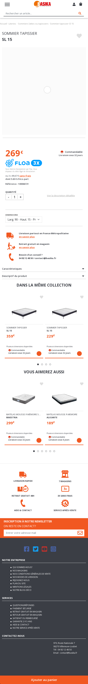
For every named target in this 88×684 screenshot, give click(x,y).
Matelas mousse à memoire (62, 414)
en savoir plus (27, 236)
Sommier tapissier (16, 327)
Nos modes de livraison (25, 577)
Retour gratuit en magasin (27, 614)
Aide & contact (20, 624)
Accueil (3, 23)
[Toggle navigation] (7, 4)
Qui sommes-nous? (22, 567)
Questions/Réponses (23, 605)
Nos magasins (19, 570)
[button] (38, 364)
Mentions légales (21, 586)
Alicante (52, 417)
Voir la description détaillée (61, 195)
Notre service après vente (26, 627)
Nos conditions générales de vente (31, 573)
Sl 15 (9, 330)
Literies (12, 23)
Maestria (11, 417)
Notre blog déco (21, 590)
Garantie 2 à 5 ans (22, 621)
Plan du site (19, 583)
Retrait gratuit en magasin (27, 611)
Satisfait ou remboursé (25, 618)
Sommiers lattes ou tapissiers (33, 23)
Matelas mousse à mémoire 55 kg (24, 414)
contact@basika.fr (68, 652)
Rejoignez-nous (20, 580)
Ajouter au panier (44, 680)
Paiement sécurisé (21, 608)
